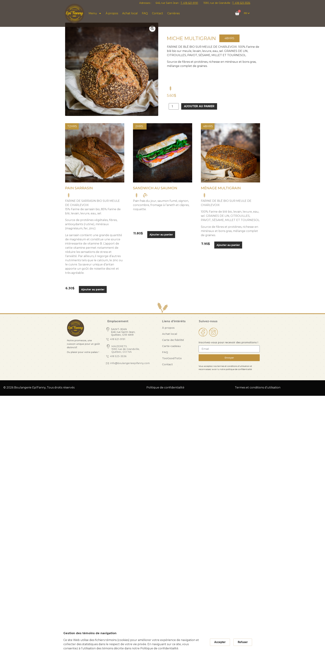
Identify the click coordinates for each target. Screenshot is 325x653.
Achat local (130, 13)
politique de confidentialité (239, 369)
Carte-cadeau (171, 346)
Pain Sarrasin (79, 188)
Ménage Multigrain (221, 188)
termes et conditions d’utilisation (233, 366)
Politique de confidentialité (165, 387)
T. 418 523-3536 (241, 3)
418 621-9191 (117, 339)
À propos (112, 13)
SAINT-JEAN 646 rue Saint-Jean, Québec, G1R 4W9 (123, 332)
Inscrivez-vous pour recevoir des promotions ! (228, 342)
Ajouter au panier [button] (92, 289)
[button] (152, 28)
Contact (157, 13)
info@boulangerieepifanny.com (130, 363)
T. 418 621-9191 (189, 3)
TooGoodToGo (172, 358)
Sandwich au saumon (155, 188)
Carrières (173, 13)
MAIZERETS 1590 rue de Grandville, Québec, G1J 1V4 (125, 349)
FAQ (145, 13)
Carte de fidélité (173, 340)
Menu (95, 13)
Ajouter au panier (199, 106)
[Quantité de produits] (174, 106)
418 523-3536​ (118, 356)
